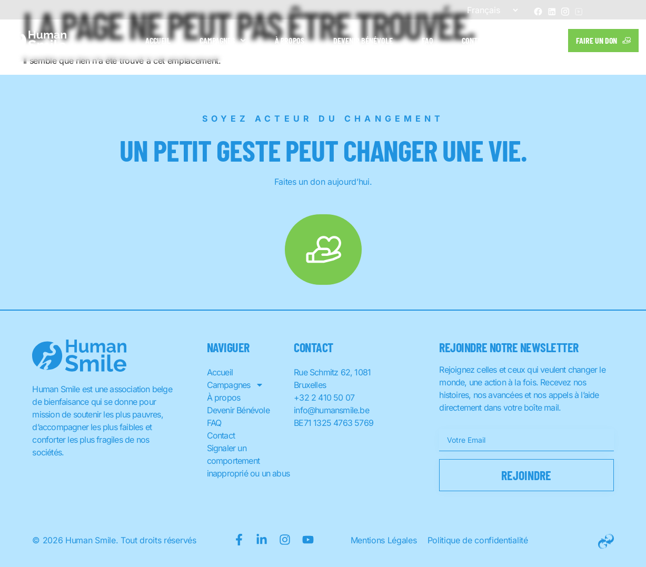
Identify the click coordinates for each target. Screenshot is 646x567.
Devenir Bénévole (363, 40)
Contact (475, 40)
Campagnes (223, 40)
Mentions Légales (384, 540)
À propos (289, 40)
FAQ (427, 40)
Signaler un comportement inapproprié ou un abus (248, 461)
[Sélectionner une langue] (488, 10)
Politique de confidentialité (478, 540)
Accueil (158, 40)
